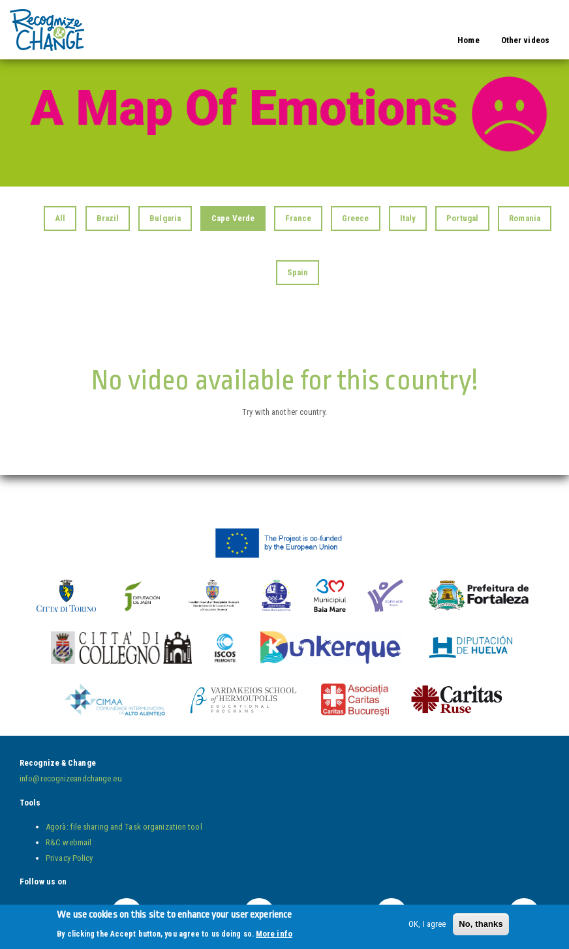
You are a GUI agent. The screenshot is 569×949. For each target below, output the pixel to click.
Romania (524, 218)
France (298, 218)
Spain (298, 272)
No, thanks (480, 926)
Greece (355, 218)
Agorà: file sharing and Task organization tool (124, 827)
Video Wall (120, 21)
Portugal (462, 218)
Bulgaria (165, 218)
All (60, 218)
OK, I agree (427, 926)
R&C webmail (68, 842)
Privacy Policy (69, 858)
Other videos (525, 40)
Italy (408, 218)
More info (274, 936)
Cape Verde (232, 218)
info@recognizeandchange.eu (71, 778)
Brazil (108, 218)
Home (468, 40)
